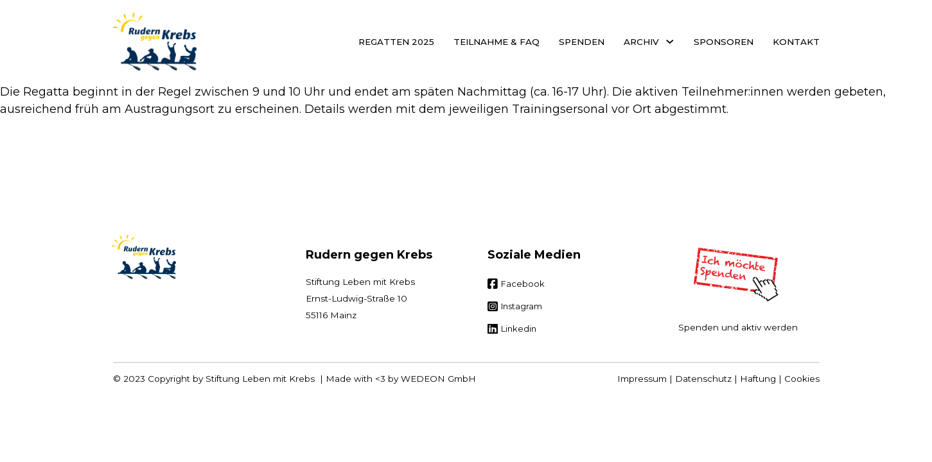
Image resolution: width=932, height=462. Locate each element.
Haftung (758, 378)
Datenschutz (703, 378)
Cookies (802, 378)
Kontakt (796, 42)
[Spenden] (738, 275)
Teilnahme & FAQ (496, 42)
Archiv (641, 42)
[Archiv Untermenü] (669, 41)
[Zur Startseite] (144, 257)
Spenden (581, 42)
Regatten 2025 (396, 42)
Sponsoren (723, 42)
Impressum (642, 378)
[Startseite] (155, 42)
